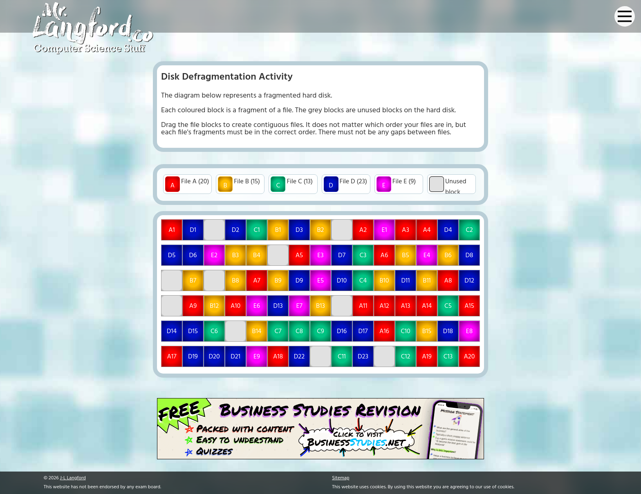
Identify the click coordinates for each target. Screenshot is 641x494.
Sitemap (340, 478)
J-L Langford (73, 478)
